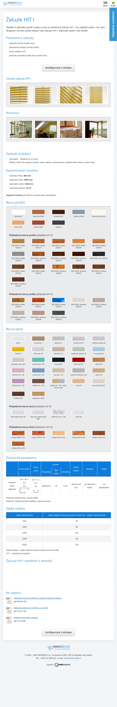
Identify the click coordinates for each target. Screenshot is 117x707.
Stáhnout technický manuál (25, 653)
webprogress (62, 700)
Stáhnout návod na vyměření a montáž (31, 644)
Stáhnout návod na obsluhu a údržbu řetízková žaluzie (37, 634)
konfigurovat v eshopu (58, 67)
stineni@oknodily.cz (72, 694)
